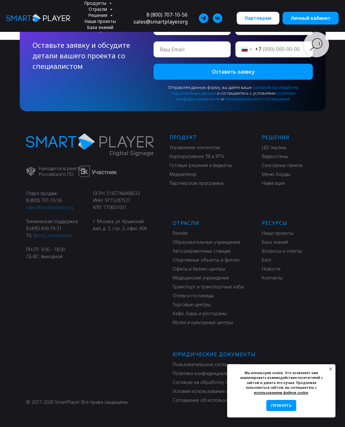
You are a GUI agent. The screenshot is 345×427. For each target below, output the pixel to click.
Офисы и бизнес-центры (199, 269)
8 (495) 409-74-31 (44, 228)
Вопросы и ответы (282, 251)
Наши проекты (100, 21)
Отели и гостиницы (193, 296)
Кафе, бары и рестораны (199, 313)
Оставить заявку (233, 71)
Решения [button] (98, 15)
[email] (192, 49)
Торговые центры (192, 304)
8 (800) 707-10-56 (167, 14)
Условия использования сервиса (208, 391)
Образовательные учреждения (206, 242)
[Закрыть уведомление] (330, 369)
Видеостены (275, 156)
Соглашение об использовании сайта (213, 400)
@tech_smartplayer (53, 235)
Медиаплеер (183, 174)
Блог (267, 260)
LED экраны (274, 147)
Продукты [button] (96, 3)
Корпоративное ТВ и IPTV (196, 156)
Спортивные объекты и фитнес (206, 260)
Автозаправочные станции (202, 251)
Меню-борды (276, 174)
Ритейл (180, 233)
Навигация (273, 183)
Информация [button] (101, 33)
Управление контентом (194, 147)
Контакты (272, 278)
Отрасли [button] (98, 9)
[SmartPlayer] (203, 18)
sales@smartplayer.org (160, 21)
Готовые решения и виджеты (200, 165)
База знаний (100, 27)
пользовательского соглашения (257, 99)
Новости (271, 269)
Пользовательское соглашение (207, 364)
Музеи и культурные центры (203, 322)
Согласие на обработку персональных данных (223, 382)
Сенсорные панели (282, 165)
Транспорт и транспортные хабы (208, 287)
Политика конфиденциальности (207, 373)
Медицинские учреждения (201, 278)
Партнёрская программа (196, 183)
